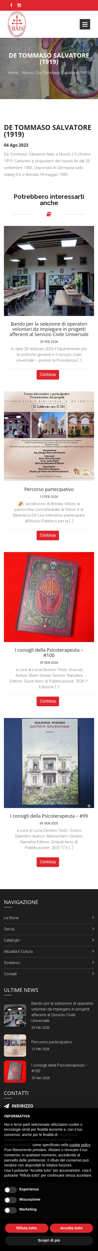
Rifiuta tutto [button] (26, 1228)
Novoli (27, 72)
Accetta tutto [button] (71, 1228)
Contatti (10, 974)
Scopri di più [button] (49, 1240)
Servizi (9, 929)
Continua (48, 374)
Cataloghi (12, 940)
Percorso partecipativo (51, 1042)
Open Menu (85, 24)
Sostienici (12, 963)
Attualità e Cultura (18, 951)
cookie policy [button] (80, 1145)
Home (13, 72)
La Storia (11, 918)
